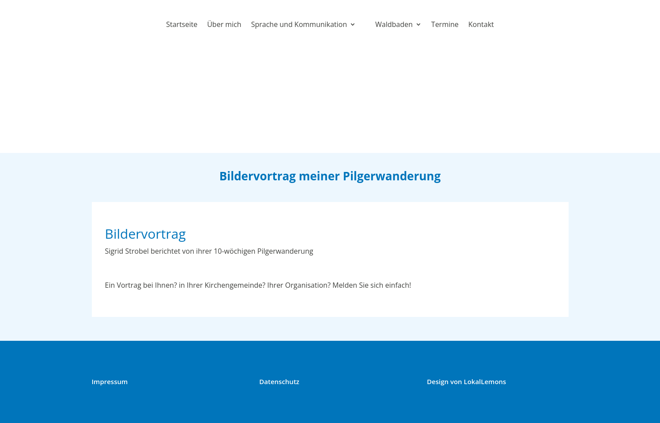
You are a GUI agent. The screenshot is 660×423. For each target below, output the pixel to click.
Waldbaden (394, 24)
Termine (445, 24)
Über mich (224, 24)
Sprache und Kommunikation (299, 24)
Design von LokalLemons (466, 381)
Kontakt (481, 24)
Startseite (181, 24)
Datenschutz (279, 381)
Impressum (110, 381)
